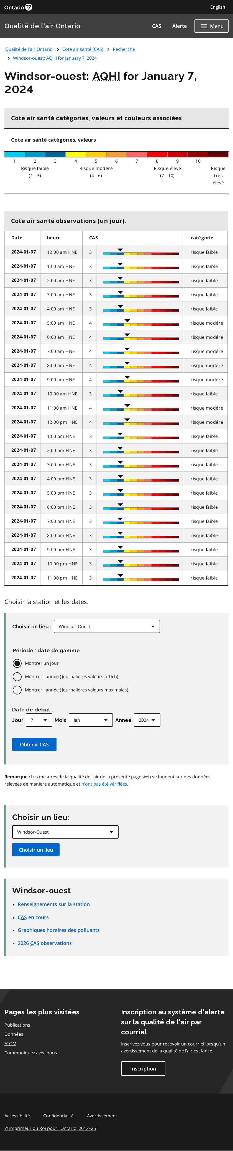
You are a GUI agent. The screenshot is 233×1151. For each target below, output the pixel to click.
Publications (17, 1025)
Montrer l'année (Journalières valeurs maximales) (76, 690)
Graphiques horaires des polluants (59, 930)
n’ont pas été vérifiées (104, 784)
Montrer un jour (42, 663)
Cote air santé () (82, 49)
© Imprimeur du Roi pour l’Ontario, (50, 1128)
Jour (18, 720)
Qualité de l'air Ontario (42, 26)
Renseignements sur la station (54, 904)
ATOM (10, 1043)
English (217, 7)
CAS (156, 25)
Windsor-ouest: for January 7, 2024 (55, 58)
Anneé (123, 720)
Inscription (143, 1068)
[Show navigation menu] (211, 26)
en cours (33, 917)
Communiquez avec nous (30, 1053)
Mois (60, 720)
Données (13, 1034)
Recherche (124, 49)
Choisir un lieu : (32, 626)
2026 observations (45, 943)
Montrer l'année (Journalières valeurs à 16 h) (71, 676)
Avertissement (102, 1116)
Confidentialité (58, 1116)
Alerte (179, 25)
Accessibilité (17, 1116)
